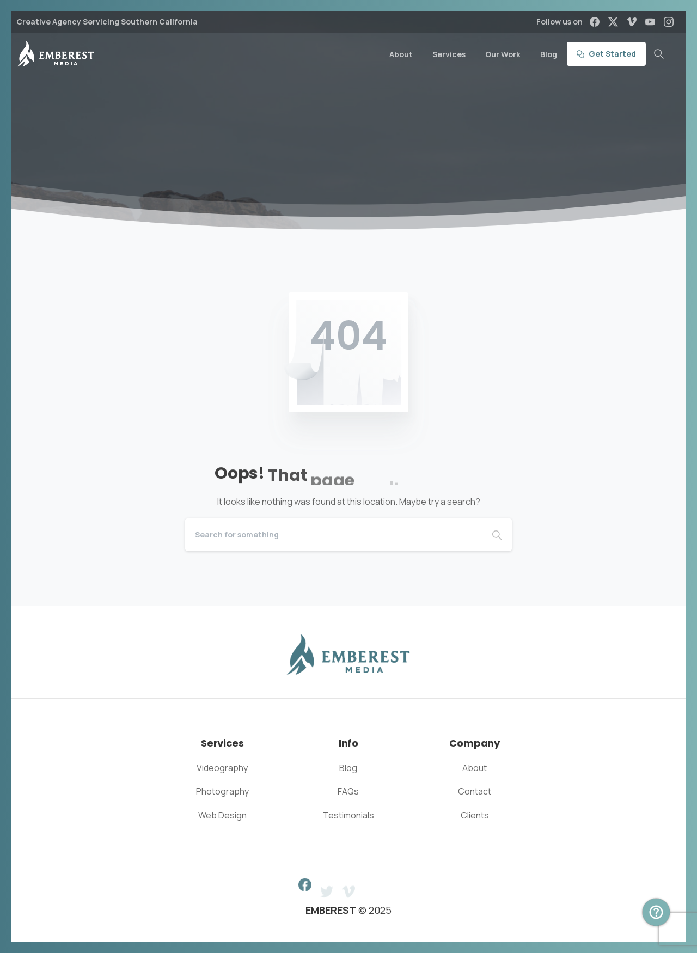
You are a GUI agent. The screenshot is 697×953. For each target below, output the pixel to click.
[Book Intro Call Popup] (656, 912)
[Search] (333, 534)
